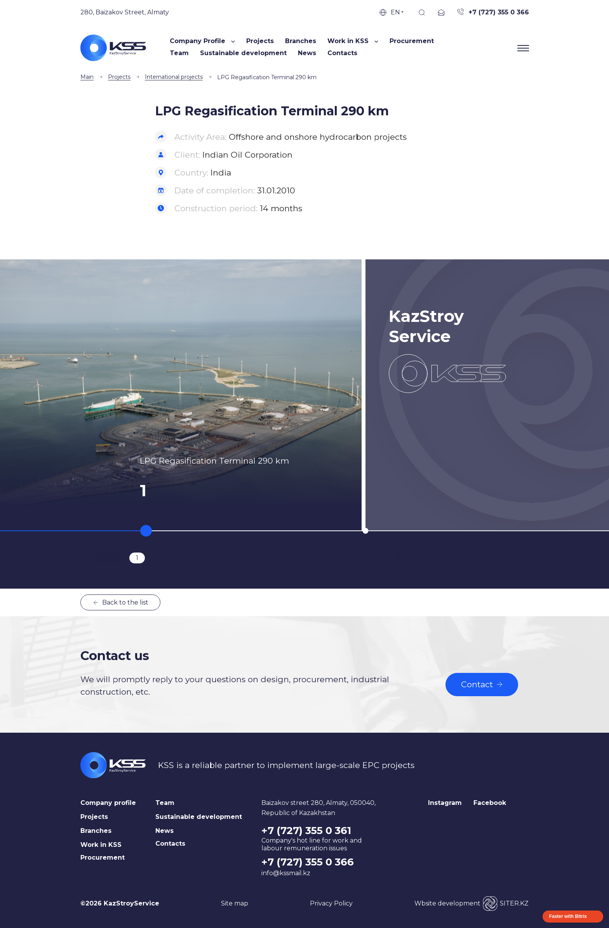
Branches (300, 41)
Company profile (108, 802)
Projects (260, 41)
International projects (174, 76)
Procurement (412, 41)
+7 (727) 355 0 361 (306, 830)
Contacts (342, 53)
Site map (234, 903)
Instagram (445, 802)
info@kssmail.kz (285, 873)
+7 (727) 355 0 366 (307, 862)
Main (87, 76)
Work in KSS (101, 844)
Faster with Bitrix (568, 916)
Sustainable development (243, 53)
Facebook (489, 802)
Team (179, 53)
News (307, 53)
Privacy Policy (331, 903)
